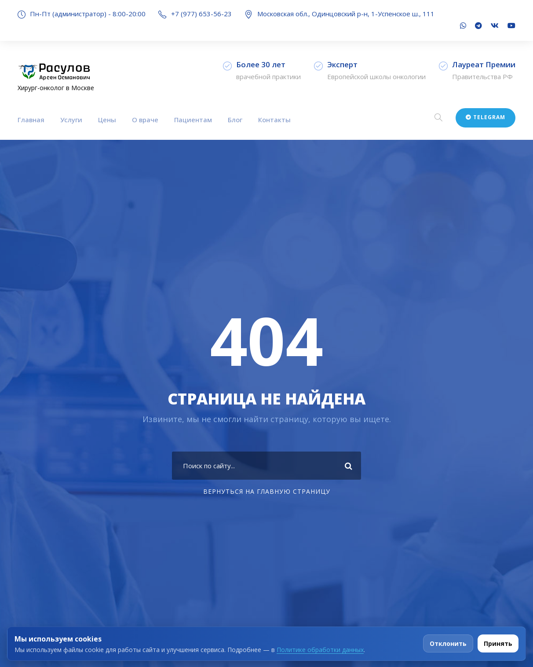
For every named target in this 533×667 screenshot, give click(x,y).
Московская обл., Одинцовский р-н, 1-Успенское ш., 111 (345, 13)
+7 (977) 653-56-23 (201, 13)
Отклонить (448, 643)
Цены (107, 119)
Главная (31, 119)
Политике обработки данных (320, 649)
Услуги (71, 119)
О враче (145, 119)
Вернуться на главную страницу (266, 491)
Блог (235, 119)
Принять (498, 643)
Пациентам (193, 119)
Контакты (274, 119)
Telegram (485, 117)
